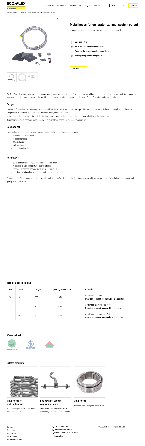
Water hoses (11, 430)
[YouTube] (114, 6)
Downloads (75, 5)
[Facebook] (109, 6)
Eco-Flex (9, 13)
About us (48, 5)
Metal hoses (23, 13)
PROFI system (12, 436)
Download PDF (78, 69)
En (121, 5)
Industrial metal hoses (15, 440)
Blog (86, 5)
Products (61, 5)
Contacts (97, 5)
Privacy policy (58, 436)
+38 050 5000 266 (61, 427)
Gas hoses (10, 427)
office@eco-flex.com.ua (63, 430)
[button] (133, 5)
